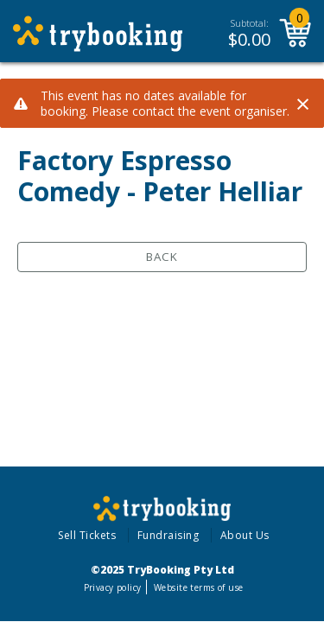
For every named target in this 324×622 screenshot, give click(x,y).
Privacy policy (113, 587)
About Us (245, 535)
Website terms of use (198, 587)
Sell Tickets (87, 535)
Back (162, 256)
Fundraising (168, 535)
